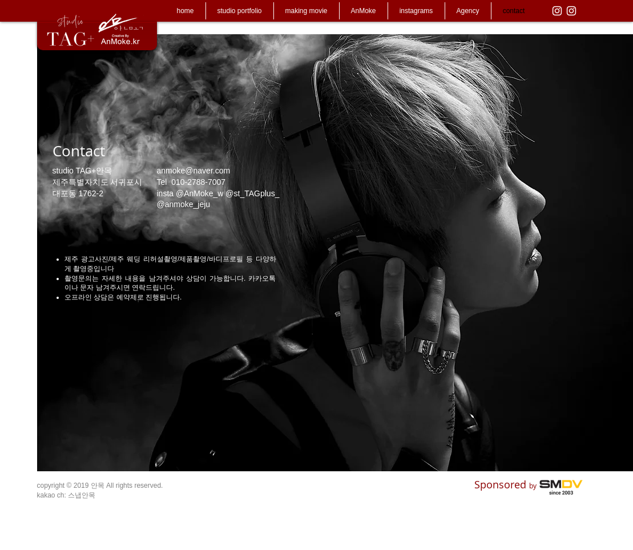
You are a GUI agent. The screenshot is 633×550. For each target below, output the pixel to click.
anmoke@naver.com (194, 170)
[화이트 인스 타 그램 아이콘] (557, 11)
